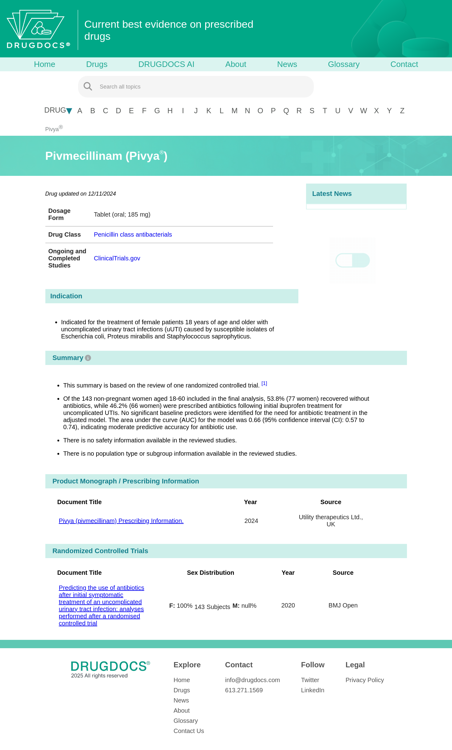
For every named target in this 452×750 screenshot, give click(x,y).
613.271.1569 (244, 690)
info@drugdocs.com (252, 680)
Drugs (96, 64)
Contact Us (189, 730)
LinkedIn (313, 690)
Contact (404, 64)
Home (44, 64)
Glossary (344, 64)
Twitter (310, 680)
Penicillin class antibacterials (133, 234)
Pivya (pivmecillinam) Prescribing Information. (121, 520)
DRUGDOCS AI (166, 64)
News (287, 64)
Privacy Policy (365, 680)
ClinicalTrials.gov (117, 258)
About (235, 64)
